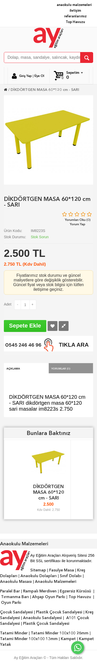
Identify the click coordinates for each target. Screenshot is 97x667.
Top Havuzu (75, 22)
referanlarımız (75, 16)
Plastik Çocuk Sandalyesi (59, 612)
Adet (7, 304)
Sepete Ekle (25, 325)
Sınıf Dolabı (70, 576)
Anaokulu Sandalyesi (42, 617)
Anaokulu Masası (16, 581)
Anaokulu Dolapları (38, 576)
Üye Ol (39, 76)
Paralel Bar (10, 591)
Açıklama (13, 368)
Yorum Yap (77, 224)
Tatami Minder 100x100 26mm (59, 633)
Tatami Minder (14, 633)
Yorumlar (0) (60, 368)
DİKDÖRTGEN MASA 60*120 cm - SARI (45, 90)
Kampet (68, 638)
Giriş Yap (25, 76)
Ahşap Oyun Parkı (48, 596)
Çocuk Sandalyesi (16, 612)
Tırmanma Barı (15, 596)
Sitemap (38, 570)
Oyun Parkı (11, 602)
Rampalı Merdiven (40, 591)
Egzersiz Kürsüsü (75, 591)
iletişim (75, 10)
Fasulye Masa (61, 570)
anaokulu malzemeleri (74, 5)
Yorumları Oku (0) (78, 219)
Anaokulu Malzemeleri (55, 581)
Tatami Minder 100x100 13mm (29, 638)
